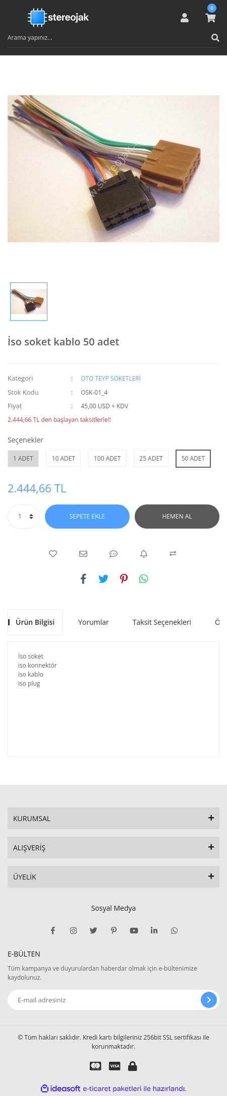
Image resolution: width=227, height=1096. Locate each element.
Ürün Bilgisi (35, 622)
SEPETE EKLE (87, 516)
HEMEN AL (177, 516)
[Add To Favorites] (53, 554)
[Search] (113, 38)
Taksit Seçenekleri (162, 622)
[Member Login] (185, 18)
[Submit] (209, 1000)
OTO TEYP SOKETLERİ (111, 378)
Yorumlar (93, 622)
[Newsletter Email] (113, 1000)
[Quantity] (24, 516)
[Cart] (210, 18)
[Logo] (58, 18)
